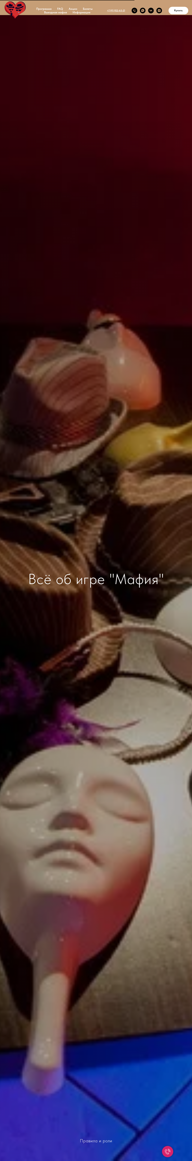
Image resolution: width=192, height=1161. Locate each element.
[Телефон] (134, 10)
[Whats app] (143, 10)
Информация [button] (81, 12)
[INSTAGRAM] (159, 10)
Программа (44, 9)
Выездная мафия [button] (55, 12)
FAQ (60, 9)
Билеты (88, 9)
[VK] (151, 10)
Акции (73, 9)
